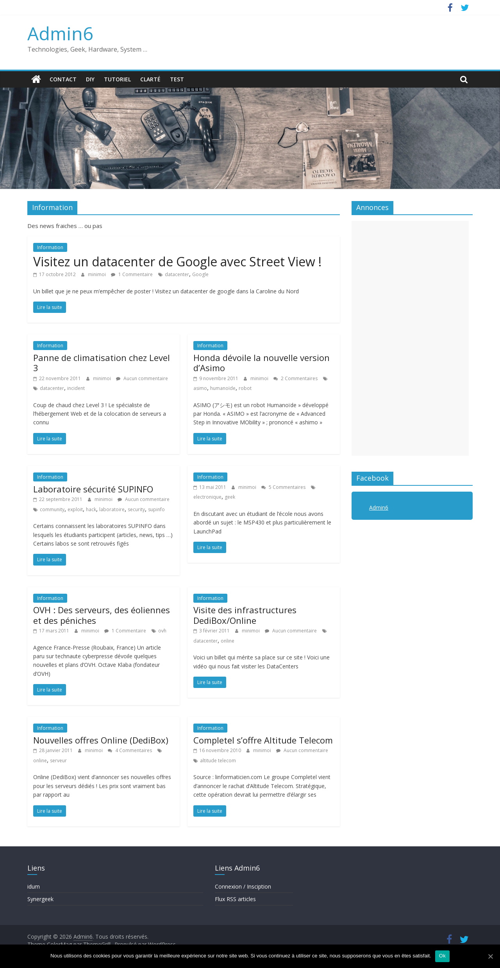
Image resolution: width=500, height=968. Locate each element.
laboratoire (112, 509)
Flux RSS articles (235, 899)
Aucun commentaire (142, 378)
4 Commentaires (130, 750)
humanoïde (223, 388)
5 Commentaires (283, 487)
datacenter (177, 274)
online (227, 641)
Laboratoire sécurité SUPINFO (93, 489)
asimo (200, 388)
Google (200, 274)
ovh (162, 630)
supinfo (156, 509)
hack (91, 509)
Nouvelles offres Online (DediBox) (100, 740)
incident (76, 388)
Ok (442, 956)
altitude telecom (218, 760)
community (52, 509)
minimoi (97, 274)
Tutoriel (117, 79)
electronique (207, 497)
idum (33, 886)
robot (245, 388)
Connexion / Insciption (243, 886)
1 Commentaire (132, 274)
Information (50, 247)
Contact (63, 79)
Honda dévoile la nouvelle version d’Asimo (261, 363)
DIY (90, 79)
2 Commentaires (295, 378)
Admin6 (60, 33)
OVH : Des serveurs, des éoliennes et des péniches (101, 615)
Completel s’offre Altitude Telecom (263, 740)
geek (230, 497)
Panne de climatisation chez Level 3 (101, 363)
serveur (58, 760)
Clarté (150, 79)
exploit (75, 509)
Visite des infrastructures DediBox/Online (244, 615)
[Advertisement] (410, 338)
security (136, 509)
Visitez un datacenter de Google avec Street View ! (177, 261)
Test (177, 79)
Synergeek (40, 899)
